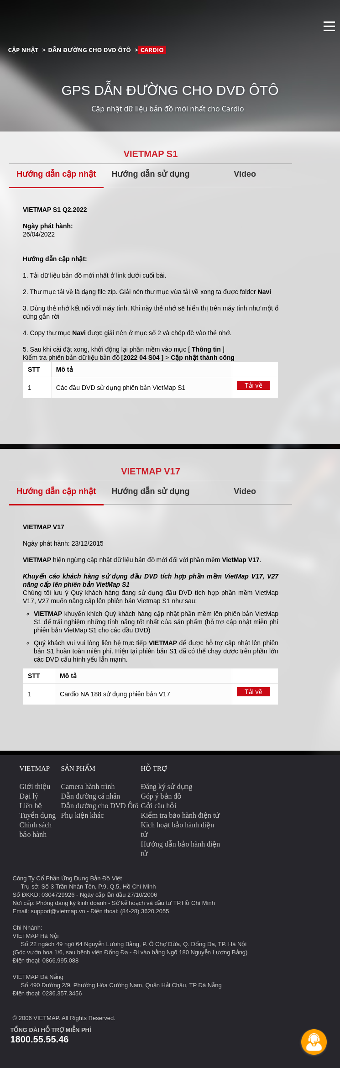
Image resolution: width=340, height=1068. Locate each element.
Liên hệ (31, 806)
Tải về (253, 385)
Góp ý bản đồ (161, 796)
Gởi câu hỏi (159, 806)
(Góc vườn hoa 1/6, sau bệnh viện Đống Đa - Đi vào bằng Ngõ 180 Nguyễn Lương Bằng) (130, 952)
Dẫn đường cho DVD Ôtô (89, 50)
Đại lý (29, 796)
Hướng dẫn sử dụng (150, 174)
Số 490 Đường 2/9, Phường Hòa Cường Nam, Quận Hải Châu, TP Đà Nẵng (121, 985)
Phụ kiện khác (82, 815)
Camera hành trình (88, 786)
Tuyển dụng (38, 815)
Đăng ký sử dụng (167, 786)
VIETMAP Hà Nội (36, 935)
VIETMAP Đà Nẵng (38, 976)
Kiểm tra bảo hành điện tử (180, 815)
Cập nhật (23, 50)
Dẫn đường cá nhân (90, 796)
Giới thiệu (35, 786)
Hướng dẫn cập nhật (56, 174)
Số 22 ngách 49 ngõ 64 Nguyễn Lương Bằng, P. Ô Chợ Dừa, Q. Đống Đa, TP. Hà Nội (134, 944)
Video (245, 174)
